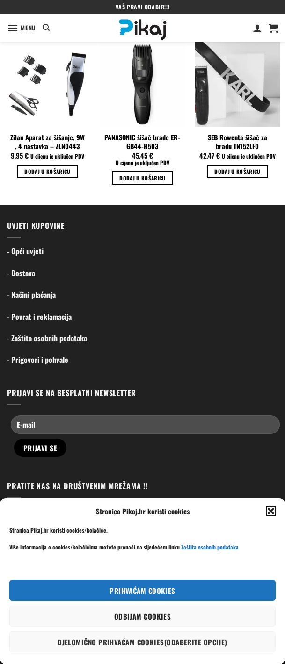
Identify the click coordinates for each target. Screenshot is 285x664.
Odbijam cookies (142, 616)
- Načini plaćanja (31, 294)
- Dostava (21, 273)
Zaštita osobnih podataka (210, 547)
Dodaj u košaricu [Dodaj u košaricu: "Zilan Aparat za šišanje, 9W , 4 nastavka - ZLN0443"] (47, 171)
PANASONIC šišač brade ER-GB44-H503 (142, 142)
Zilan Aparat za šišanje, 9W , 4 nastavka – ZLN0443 (47, 142)
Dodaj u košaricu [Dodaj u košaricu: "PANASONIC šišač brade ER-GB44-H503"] (142, 178)
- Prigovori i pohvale (37, 359)
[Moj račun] (257, 28)
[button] (271, 511)
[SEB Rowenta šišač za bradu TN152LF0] (237, 84)
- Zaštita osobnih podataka (47, 338)
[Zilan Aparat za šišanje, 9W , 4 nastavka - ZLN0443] (47, 84)
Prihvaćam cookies (142, 590)
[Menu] (21, 27)
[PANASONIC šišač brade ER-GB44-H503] (142, 84)
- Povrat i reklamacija (39, 316)
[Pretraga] (46, 27)
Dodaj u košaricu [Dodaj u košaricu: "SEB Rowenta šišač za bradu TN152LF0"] (237, 171)
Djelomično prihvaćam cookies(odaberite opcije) (142, 642)
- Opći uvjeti (25, 251)
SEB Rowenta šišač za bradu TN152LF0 (237, 142)
